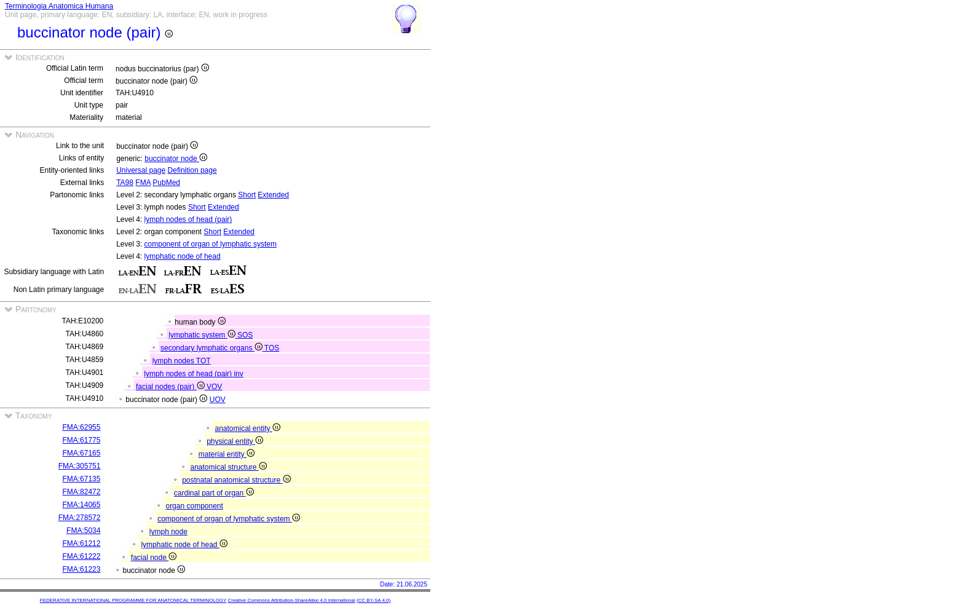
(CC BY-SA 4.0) (373, 600)
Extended (273, 195)
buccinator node (175, 158)
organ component (194, 506)
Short (247, 195)
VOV (214, 386)
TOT (203, 361)
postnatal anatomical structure (236, 480)
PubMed (166, 182)
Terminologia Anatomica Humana (59, 6)
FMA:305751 (79, 466)
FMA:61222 (81, 556)
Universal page (140, 170)
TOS (271, 348)
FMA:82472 (81, 492)
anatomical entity (247, 428)
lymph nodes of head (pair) (188, 219)
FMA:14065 (81, 504)
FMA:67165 (81, 453)
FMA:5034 (83, 530)
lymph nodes (174, 361)
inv (238, 373)
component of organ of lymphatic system (210, 244)
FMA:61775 (81, 440)
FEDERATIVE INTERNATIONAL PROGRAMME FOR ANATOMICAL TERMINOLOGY (133, 600)
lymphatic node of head (182, 256)
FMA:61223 (81, 569)
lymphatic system (202, 335)
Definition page (192, 170)
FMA (143, 182)
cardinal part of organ (214, 493)
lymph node (168, 531)
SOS (245, 335)
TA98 (124, 182)
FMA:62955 (81, 427)
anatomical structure (228, 467)
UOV (218, 399)
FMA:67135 (81, 479)
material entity (227, 454)
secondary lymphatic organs (212, 348)
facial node (153, 557)
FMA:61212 (81, 543)
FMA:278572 (79, 517)
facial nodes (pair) (171, 386)
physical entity (235, 441)
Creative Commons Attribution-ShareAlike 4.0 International (291, 600)
